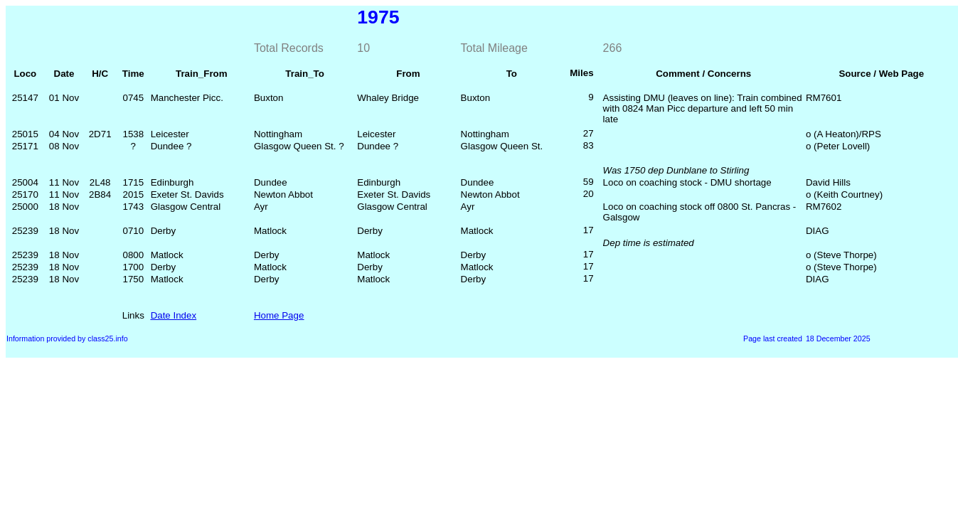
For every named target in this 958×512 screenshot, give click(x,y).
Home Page (279, 315)
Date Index (173, 315)
